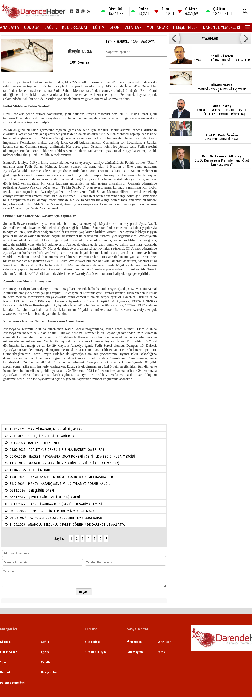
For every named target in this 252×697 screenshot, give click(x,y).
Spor (114, 27)
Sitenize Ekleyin (95, 652)
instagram (135, 652)
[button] (174, 38)
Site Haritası (93, 641)
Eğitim (99, 27)
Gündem (31, 27)
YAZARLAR (210, 38)
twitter (164, 641)
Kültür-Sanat (75, 27)
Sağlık (51, 27)
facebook (134, 641)
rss (161, 652)
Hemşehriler (185, 27)
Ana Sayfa (9, 27)
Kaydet (84, 592)
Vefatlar (133, 27)
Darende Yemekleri (221, 27)
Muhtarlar (157, 27)
